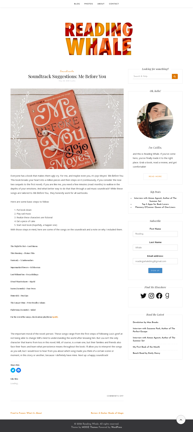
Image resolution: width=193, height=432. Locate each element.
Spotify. (55, 317)
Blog (77, 4)
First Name (155, 229)
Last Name (155, 242)
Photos (88, 4)
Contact (114, 4)
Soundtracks (67, 71)
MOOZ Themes (90, 427)
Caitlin (72, 81)
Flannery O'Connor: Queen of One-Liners (155, 207)
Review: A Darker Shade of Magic (107, 413)
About (100, 4)
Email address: (155, 255)
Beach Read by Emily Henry (146, 353)
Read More (155, 176)
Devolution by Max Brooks (145, 322)
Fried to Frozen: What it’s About (26, 413)
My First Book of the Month (146, 347)
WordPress (116, 427)
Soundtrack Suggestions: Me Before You (67, 76)
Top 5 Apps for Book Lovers (155, 204)
